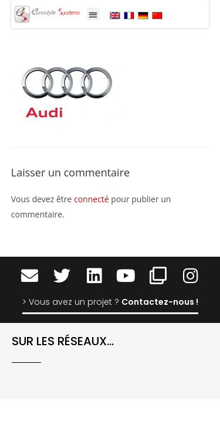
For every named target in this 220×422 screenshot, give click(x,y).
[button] (93, 14)
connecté (91, 199)
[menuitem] (115, 15)
